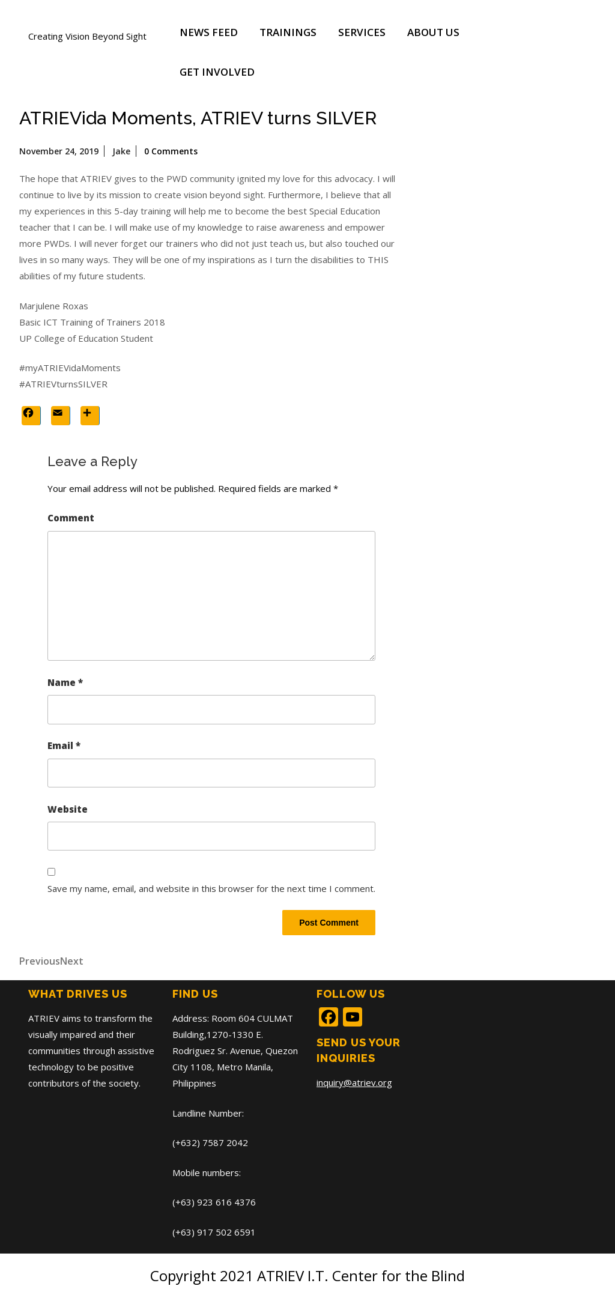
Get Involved (217, 72)
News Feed (209, 32)
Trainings (288, 32)
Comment (70, 518)
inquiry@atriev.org (354, 1082)
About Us (433, 32)
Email (63, 745)
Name (65, 682)
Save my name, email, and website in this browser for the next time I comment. (211, 888)
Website (67, 809)
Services (362, 32)
